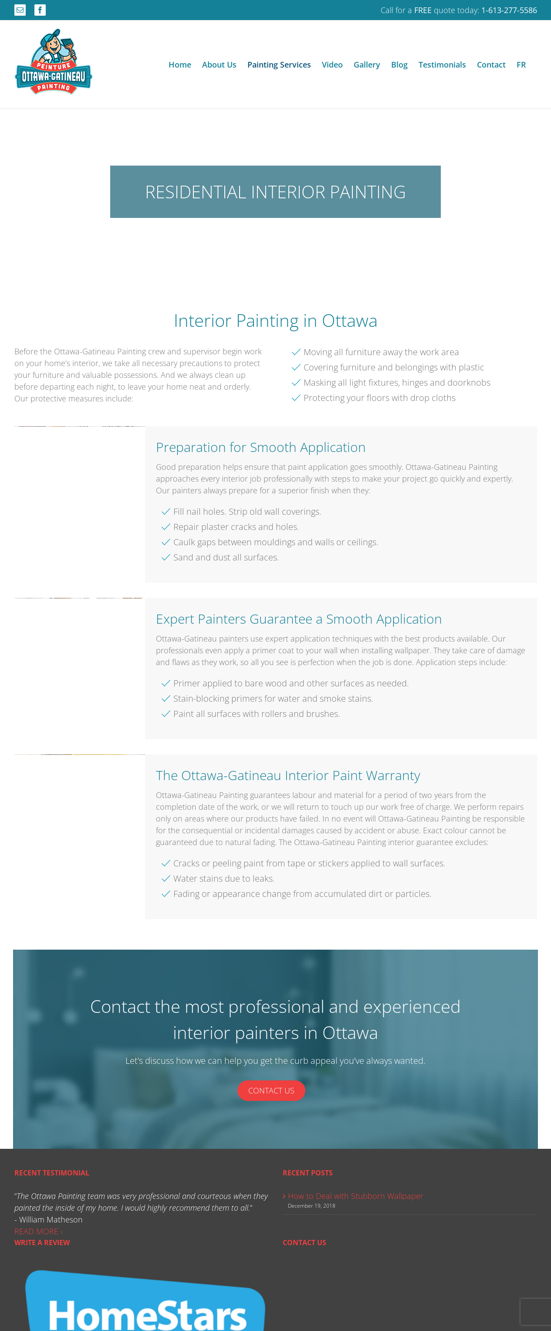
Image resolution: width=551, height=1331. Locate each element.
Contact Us (271, 1090)
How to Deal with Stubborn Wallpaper (355, 1196)
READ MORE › (38, 1231)
